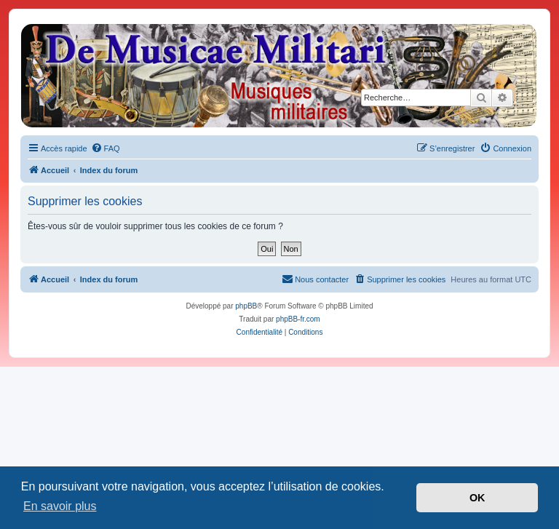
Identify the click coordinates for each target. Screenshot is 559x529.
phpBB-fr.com (298, 319)
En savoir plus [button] (60, 506)
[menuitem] (105, 148)
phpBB (246, 306)
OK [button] (477, 498)
